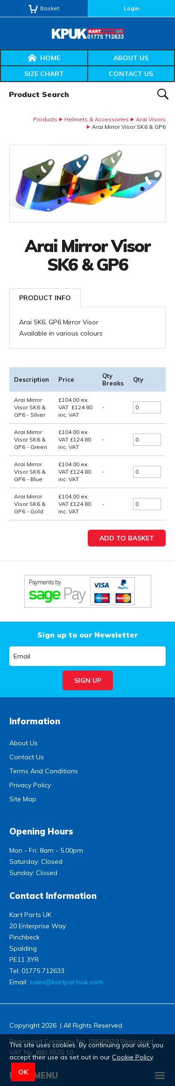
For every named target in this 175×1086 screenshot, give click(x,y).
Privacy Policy (30, 785)
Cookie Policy (132, 1057)
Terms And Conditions (43, 771)
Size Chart (44, 74)
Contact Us (131, 74)
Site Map (22, 799)
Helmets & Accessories (96, 119)
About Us (130, 58)
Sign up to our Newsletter (87, 634)
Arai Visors (151, 119)
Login (131, 8)
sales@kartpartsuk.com (66, 982)
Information (34, 721)
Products (45, 119)
